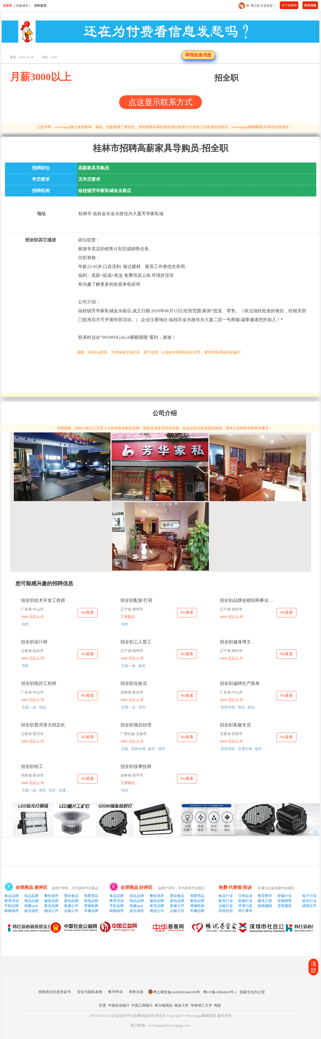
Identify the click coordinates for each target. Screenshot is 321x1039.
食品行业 (226, 896)
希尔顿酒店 (164, 1005)
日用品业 (245, 896)
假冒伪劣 (226, 911)
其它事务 (245, 911)
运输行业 (226, 906)
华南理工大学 (201, 1005)
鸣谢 (217, 1005)
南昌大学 (181, 1005)
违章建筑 (284, 906)
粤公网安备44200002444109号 (174, 992)
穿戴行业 (284, 896)
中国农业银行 (119, 1005)
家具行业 (226, 901)
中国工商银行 (142, 1005)
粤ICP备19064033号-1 (220, 992)
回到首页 (40, 5)
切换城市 (22, 5)
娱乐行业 (309, 901)
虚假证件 (309, 906)
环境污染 (245, 906)
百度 (102, 1005)
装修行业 (245, 901)
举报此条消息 (198, 55)
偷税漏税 (265, 906)
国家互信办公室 (252, 992)
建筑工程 (265, 901)
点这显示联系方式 (160, 102)
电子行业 (309, 896)
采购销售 (284, 901)
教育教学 (265, 896)
